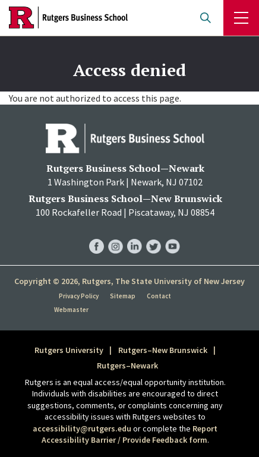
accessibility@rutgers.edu (82, 428)
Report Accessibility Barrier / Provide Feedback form (130, 434)
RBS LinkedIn (134, 234)
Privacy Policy (79, 296)
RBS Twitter (153, 234)
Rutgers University (68, 350)
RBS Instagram (115, 234)
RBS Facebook (96, 234)
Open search (205, 18)
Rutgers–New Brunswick (162, 350)
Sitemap (122, 296)
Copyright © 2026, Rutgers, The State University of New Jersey (129, 281)
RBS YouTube (172, 234)
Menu (241, 18)
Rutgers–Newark (127, 365)
